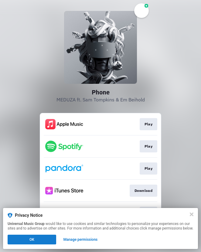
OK (31, 239)
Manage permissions (80, 239)
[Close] (191, 214)
